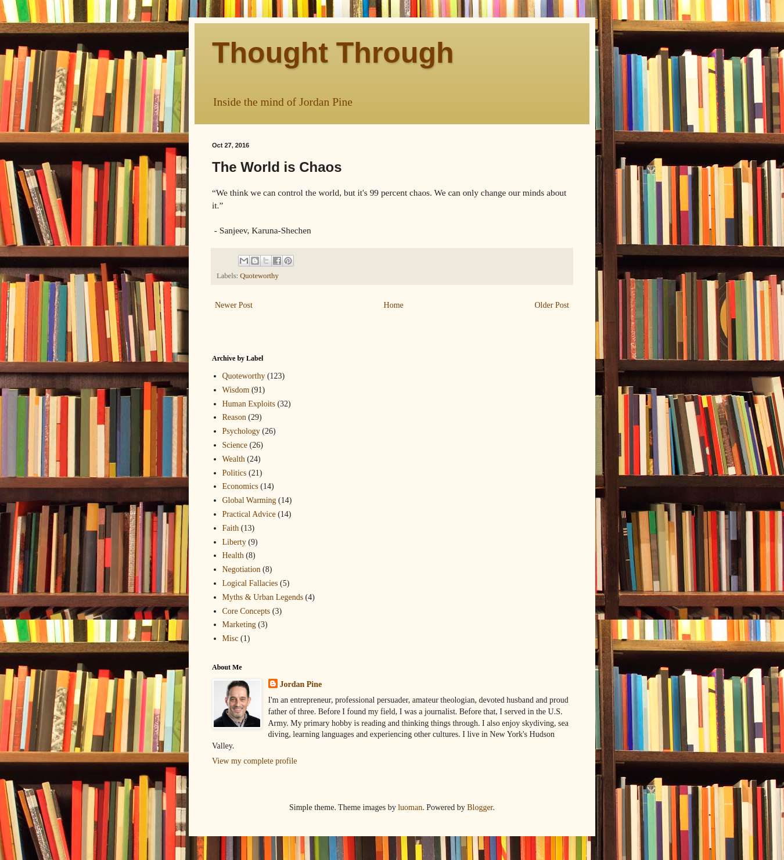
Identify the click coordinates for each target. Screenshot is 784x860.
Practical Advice (249, 514)
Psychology (241, 431)
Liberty (234, 542)
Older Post (552, 305)
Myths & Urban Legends (263, 597)
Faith (230, 528)
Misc (230, 638)
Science (235, 445)
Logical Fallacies (250, 583)
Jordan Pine (301, 684)
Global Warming (249, 500)
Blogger (479, 807)
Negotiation (241, 569)
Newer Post (234, 305)
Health (233, 555)
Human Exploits (248, 404)
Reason (234, 417)
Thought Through (333, 53)
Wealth (233, 459)
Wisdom (236, 390)
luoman (410, 807)
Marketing (239, 624)
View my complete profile (254, 761)
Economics (240, 486)
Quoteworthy (259, 276)
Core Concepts (246, 611)
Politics (234, 473)
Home (394, 305)
